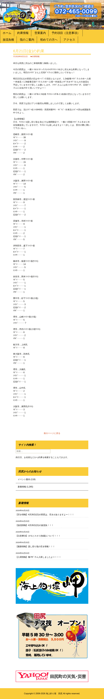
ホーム (7, 33)
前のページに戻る (52, 433)
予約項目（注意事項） (66, 33)
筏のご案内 (27, 39)
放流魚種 (8, 39)
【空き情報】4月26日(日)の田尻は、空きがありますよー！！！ (45, 514)
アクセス (69, 39)
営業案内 (40, 33)
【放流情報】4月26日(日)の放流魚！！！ (34, 525)
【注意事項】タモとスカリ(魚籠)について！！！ (38, 536)
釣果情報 (23, 33)
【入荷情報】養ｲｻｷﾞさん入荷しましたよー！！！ (38, 557)
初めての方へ (49, 39)
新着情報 (22, 487)
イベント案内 (24, 479)
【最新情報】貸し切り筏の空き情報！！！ (35, 546)
